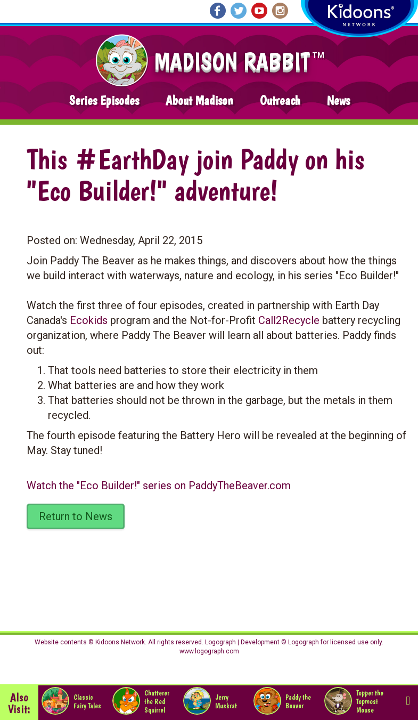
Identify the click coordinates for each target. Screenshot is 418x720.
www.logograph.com (209, 651)
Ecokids (89, 320)
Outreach (280, 100)
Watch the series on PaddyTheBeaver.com (159, 485)
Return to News (75, 516)
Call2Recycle (288, 320)
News (338, 100)
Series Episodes (104, 100)
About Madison (199, 100)
